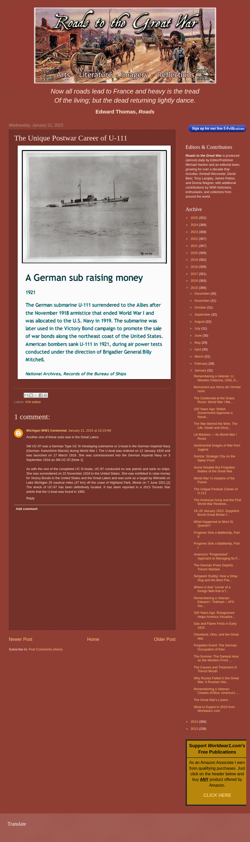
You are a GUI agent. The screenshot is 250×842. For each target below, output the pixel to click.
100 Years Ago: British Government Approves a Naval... (213, 413)
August (200, 321)
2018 (195, 267)
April (198, 349)
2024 (195, 225)
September (202, 314)
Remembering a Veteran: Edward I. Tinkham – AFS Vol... (214, 602)
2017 (195, 274)
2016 (195, 281)
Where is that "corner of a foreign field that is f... (212, 589)
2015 (195, 288)
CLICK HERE (217, 795)
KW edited (33, 402)
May (198, 342)
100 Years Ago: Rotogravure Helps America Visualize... (214, 614)
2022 (195, 239)
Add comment (26, 509)
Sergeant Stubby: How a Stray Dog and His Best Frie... (215, 578)
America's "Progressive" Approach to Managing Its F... (217, 556)
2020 (195, 253)
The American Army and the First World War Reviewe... (217, 502)
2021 (195, 246)
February (201, 363)
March (199, 356)
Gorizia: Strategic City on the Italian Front (214, 458)
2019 (195, 260)
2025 (195, 218)
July (197, 328)
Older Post (165, 639)
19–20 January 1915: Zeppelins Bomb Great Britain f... (216, 513)
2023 (195, 232)
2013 (195, 729)
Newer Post (20, 639)
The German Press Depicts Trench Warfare (213, 567)
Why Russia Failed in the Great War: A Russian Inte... (216, 680)
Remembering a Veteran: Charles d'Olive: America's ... (216, 691)
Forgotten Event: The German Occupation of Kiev (215, 647)
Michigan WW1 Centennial (46, 430)
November (202, 300)
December (202, 293)
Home (93, 639)
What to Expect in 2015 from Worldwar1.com (214, 709)
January (200, 370)
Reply (30, 498)
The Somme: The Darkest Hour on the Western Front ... (216, 658)
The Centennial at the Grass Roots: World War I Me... (214, 400)
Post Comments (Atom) (46, 649)
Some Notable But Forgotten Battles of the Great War (214, 469)
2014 (195, 721)
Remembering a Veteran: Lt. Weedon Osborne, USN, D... (216, 378)
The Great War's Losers (211, 700)
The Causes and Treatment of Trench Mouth (215, 669)
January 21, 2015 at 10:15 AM (89, 430)
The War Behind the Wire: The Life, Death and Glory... (215, 425)
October (200, 307)
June (198, 335)
